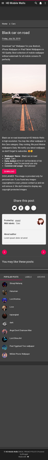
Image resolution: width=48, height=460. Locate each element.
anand (17, 220)
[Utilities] (45, 3)
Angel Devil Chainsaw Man (21, 330)
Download (9, 171)
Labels (28, 277)
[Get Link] (27, 208)
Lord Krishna (15, 299)
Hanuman (14, 291)
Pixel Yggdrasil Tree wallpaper (22, 346)
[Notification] (40, 3)
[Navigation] (3, 3)
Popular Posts (11, 277)
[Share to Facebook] (20, 208)
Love (12, 307)
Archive (41, 277)
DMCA (20, 452)
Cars (8, 144)
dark (11, 322)
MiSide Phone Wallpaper (20, 354)
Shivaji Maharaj (16, 283)
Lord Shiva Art (16, 338)
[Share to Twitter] (14, 208)
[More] (33, 208)
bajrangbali (14, 315)
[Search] (36, 3)
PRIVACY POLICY (30, 452)
